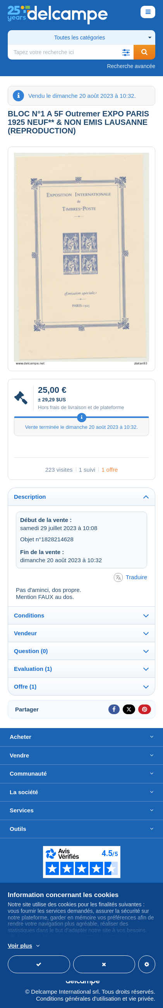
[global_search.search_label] (71, 52)
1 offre (109, 469)
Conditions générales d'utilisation (78, 998)
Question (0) (31, 651)
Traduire (130, 577)
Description (30, 496)
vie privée (141, 998)
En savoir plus (58, 946)
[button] (126, 52)
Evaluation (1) (33, 668)
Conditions (29, 615)
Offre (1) (25, 686)
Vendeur (25, 633)
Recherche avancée (131, 66)
